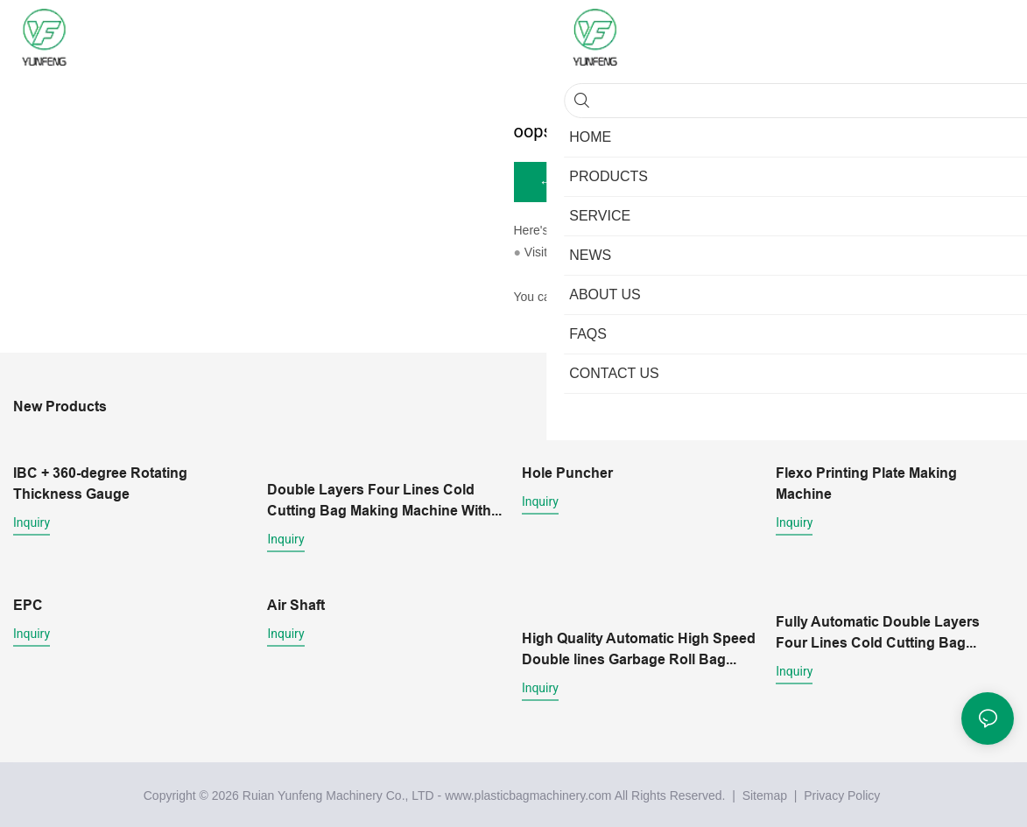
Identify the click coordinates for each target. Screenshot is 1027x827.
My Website (583, 254)
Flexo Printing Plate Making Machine (866, 484)
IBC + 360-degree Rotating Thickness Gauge (100, 484)
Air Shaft (296, 604)
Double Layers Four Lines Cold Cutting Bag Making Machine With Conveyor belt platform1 (379, 501)
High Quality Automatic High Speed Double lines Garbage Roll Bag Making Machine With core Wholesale (639, 647)
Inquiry (31, 523)
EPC (28, 604)
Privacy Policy (842, 793)
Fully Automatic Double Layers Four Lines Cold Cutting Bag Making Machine (878, 632)
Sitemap (763, 793)
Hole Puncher (567, 474)
